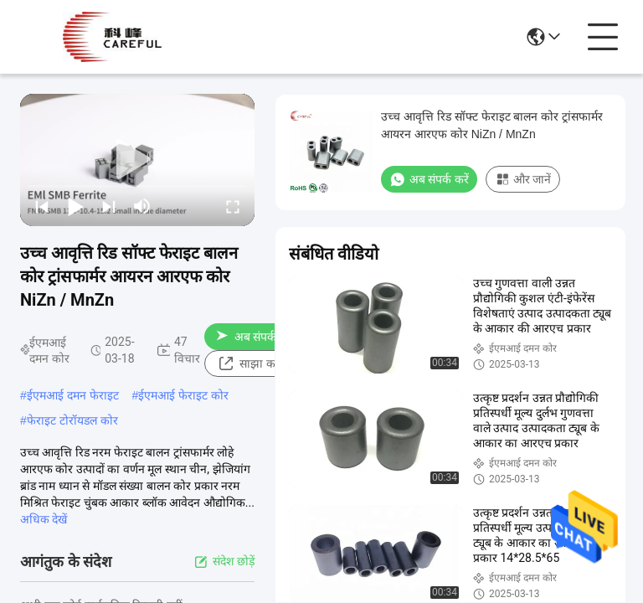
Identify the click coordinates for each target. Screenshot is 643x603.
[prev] (42, 206)
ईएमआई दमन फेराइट (73, 395)
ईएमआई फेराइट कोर (183, 395)
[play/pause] (75, 206)
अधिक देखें (43, 519)
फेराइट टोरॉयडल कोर (72, 420)
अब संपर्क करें (255, 336)
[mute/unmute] (142, 206)
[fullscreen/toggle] (232, 206)
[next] (109, 206)
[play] (137, 160)
